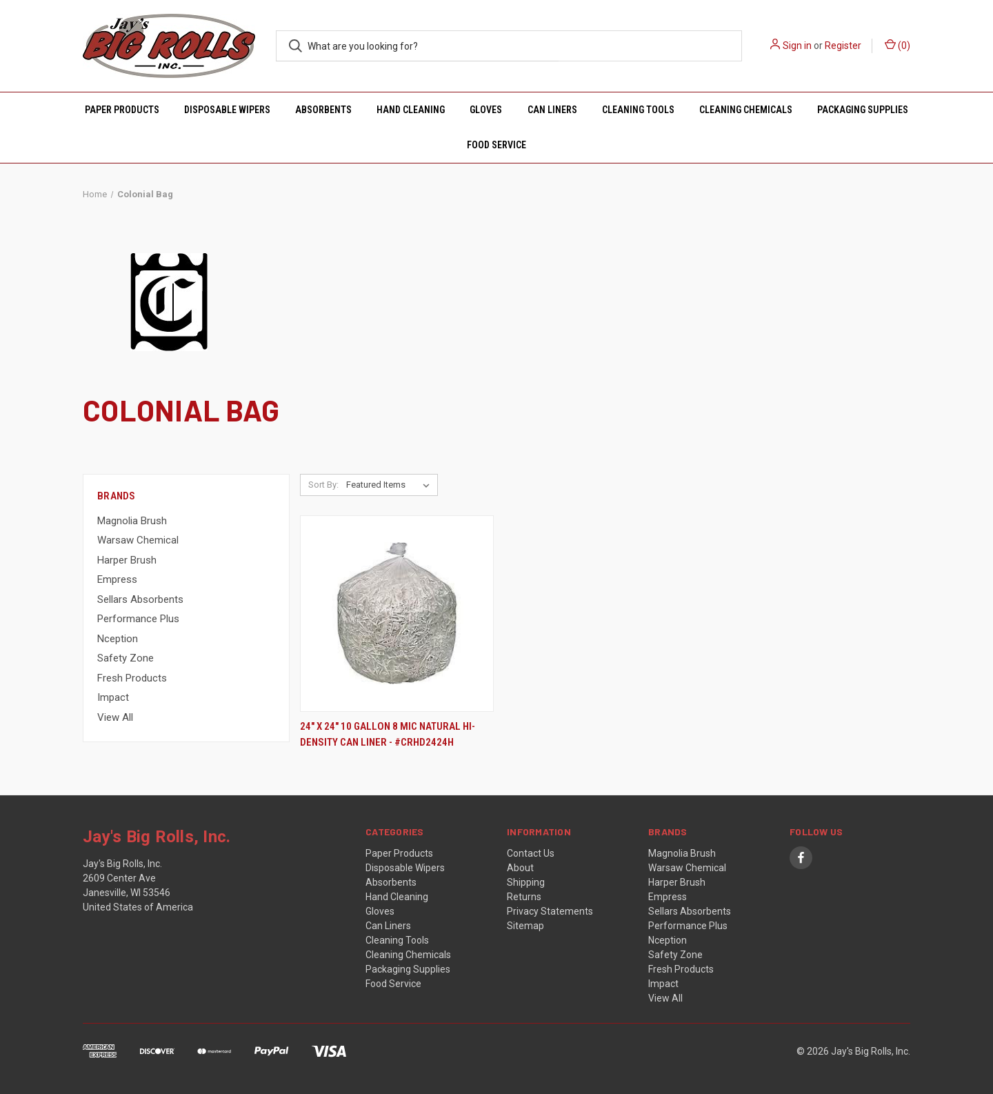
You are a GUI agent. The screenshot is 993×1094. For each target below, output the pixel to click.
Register (843, 45)
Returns (524, 896)
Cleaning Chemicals (745, 109)
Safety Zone (125, 658)
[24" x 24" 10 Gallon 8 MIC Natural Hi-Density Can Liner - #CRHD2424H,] (397, 613)
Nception (117, 639)
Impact (113, 697)
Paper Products (122, 109)
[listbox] (390, 485)
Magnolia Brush (132, 521)
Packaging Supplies (862, 109)
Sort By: (323, 484)
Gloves (486, 109)
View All (115, 717)
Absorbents (323, 109)
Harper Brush (127, 560)
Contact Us (530, 853)
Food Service (496, 144)
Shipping (526, 882)
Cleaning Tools (638, 109)
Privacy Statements (550, 911)
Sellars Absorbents (140, 599)
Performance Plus (138, 619)
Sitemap (525, 925)
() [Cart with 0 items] (897, 45)
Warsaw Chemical (138, 540)
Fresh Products (132, 678)
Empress (117, 579)
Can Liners (552, 109)
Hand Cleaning (411, 109)
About (520, 867)
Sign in (797, 45)
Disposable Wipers (227, 109)
